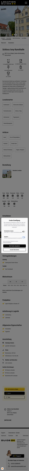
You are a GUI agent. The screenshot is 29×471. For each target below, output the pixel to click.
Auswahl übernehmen (14, 249)
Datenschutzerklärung (7, 242)
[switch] (23, 231)
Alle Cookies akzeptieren (14, 246)
